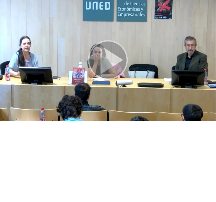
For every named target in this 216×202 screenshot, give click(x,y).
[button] (108, 60)
